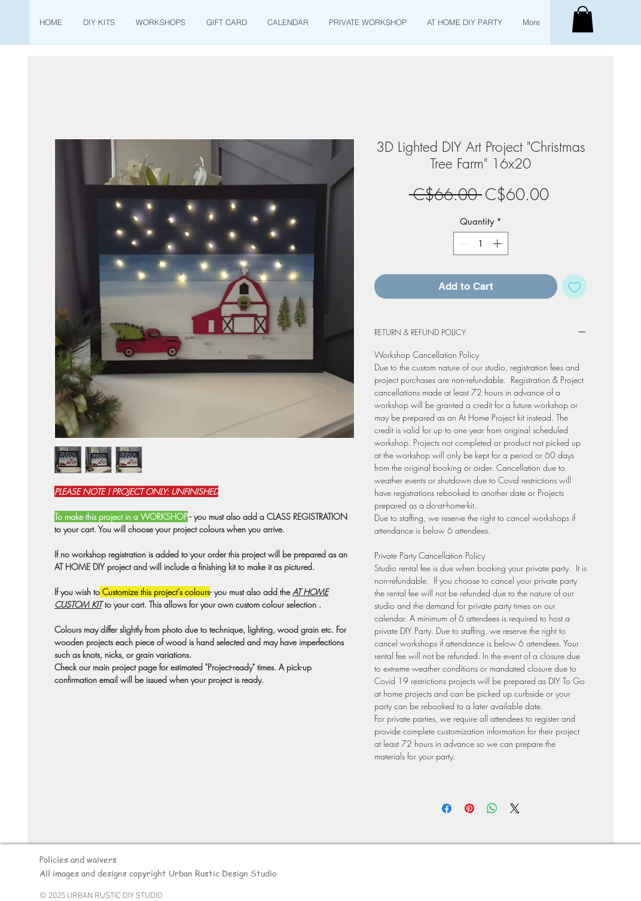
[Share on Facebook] (446, 808)
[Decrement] (463, 243)
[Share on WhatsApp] (492, 808)
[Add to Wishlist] (574, 286)
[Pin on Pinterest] (469, 808)
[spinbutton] (480, 243)
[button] (583, 19)
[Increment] (498, 243)
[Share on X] (515, 808)
